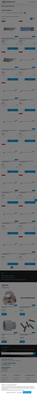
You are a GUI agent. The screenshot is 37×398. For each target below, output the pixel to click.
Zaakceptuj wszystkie (27, 392)
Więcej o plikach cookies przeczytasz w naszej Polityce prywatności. (13, 389)
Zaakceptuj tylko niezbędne (11, 392)
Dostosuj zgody (19, 392)
